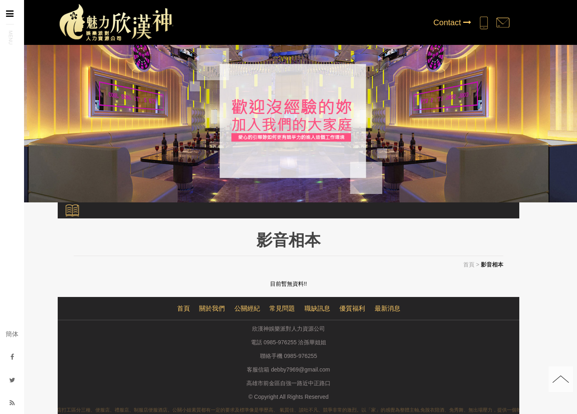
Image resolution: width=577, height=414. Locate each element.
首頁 (468, 264)
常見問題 (282, 308)
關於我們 (212, 308)
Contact (452, 22)
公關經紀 (247, 308)
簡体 (12, 334)
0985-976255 (300, 356)
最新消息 (387, 308)
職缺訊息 (317, 308)
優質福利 (352, 308)
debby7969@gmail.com (300, 369)
